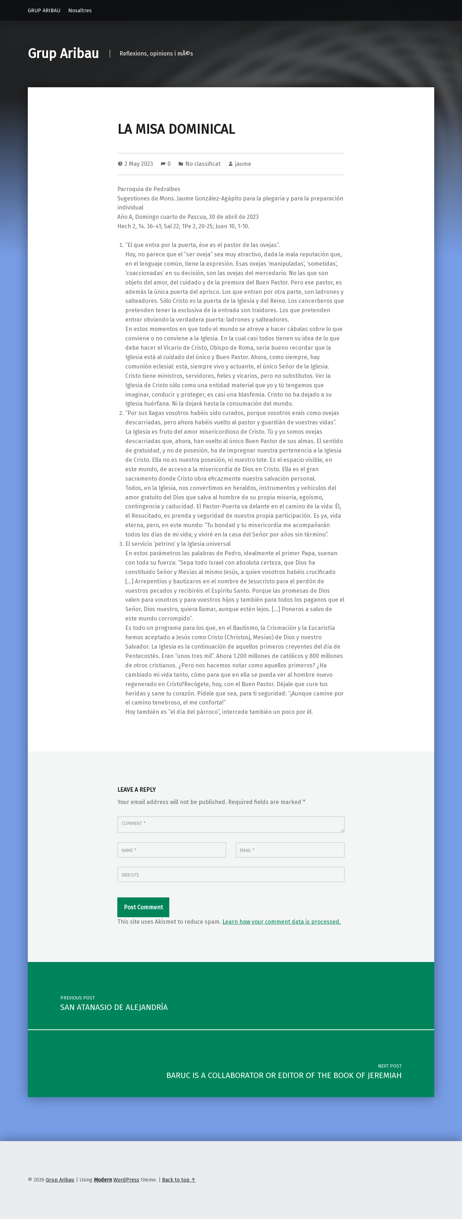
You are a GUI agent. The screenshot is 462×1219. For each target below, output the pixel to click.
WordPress (126, 1179)
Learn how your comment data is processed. (281, 921)
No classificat (203, 163)
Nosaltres (80, 10)
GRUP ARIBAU (44, 10)
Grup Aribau (63, 54)
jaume (243, 163)
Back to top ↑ (179, 1179)
